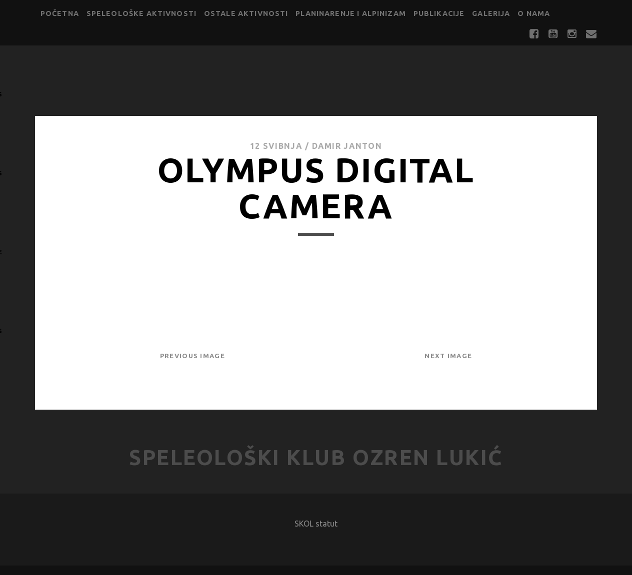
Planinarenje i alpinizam (351, 13)
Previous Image (192, 355)
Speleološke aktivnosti (141, 13)
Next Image (448, 355)
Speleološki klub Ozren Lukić (316, 457)
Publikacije (439, 13)
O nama (534, 13)
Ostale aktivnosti (246, 13)
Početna (59, 13)
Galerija (491, 13)
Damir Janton (347, 145)
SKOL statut (316, 523)
